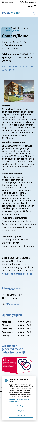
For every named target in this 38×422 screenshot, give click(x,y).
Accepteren (21, 415)
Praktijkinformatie (20, 28)
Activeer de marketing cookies (17, 273)
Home (5, 28)
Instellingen (21, 406)
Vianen (11, 12)
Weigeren (21, 411)
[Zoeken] (34, 13)
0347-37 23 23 (12, 304)
